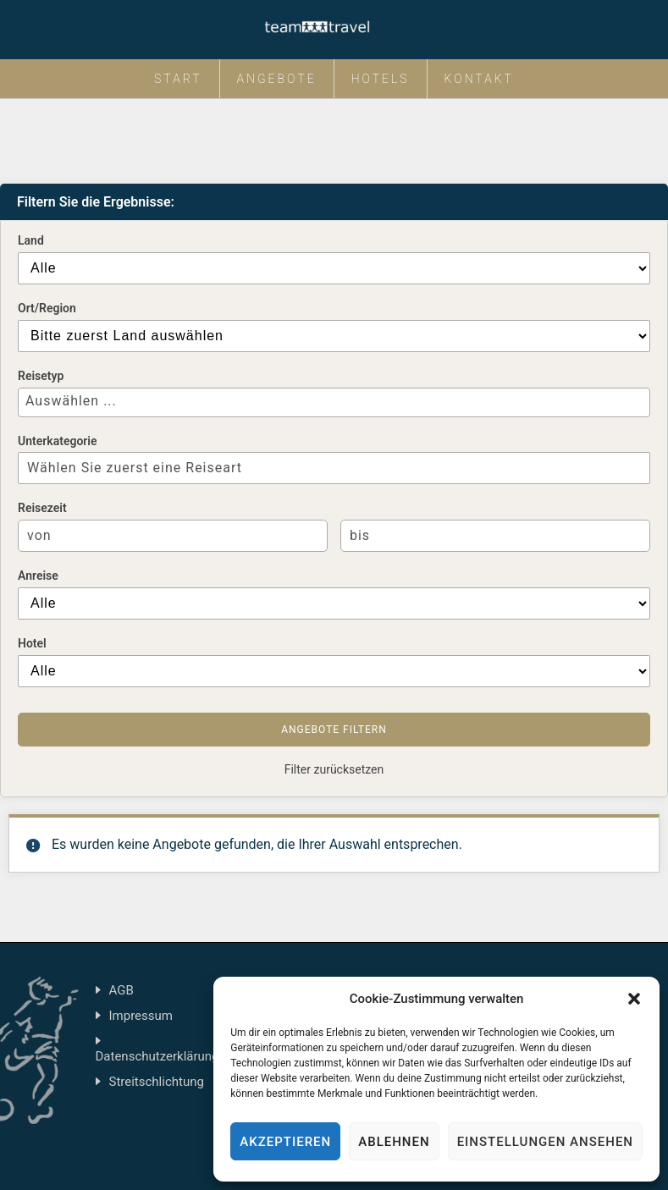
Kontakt (479, 78)
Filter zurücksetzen (334, 769)
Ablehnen (393, 1141)
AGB (121, 990)
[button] (634, 998)
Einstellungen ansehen (545, 1141)
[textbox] (329, 401)
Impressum (141, 1015)
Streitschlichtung (156, 1081)
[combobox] (334, 402)
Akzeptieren (285, 1141)
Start (178, 78)
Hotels (380, 78)
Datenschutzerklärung (157, 1056)
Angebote (277, 78)
